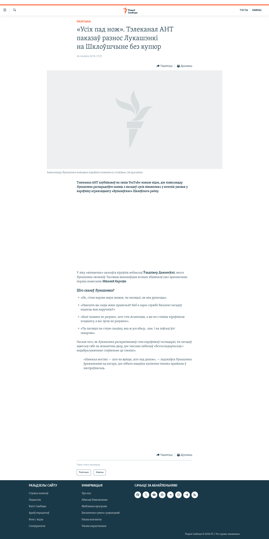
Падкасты (35, 500)
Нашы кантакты (92, 519)
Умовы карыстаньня (94, 526)
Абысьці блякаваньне (95, 500)
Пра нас (86, 493)
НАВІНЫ (256, 10)
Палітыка (84, 21)
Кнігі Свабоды (37, 506)
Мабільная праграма (94, 506)
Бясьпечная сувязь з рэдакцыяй (101, 513)
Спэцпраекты (37, 526)
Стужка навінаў (38, 493)
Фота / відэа (36, 519)
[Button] (164, 66)
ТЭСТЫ (244, 10)
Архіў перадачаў (39, 513)
